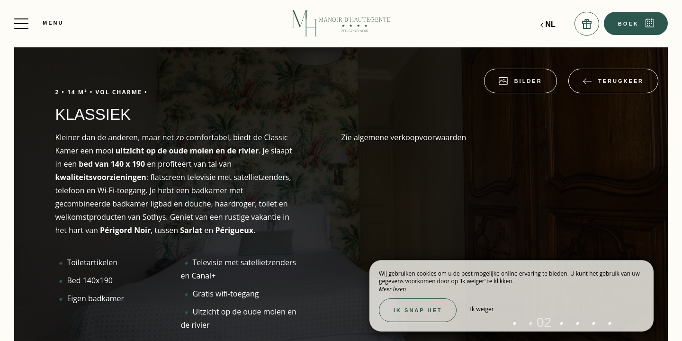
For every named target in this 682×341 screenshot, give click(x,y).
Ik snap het (418, 310)
